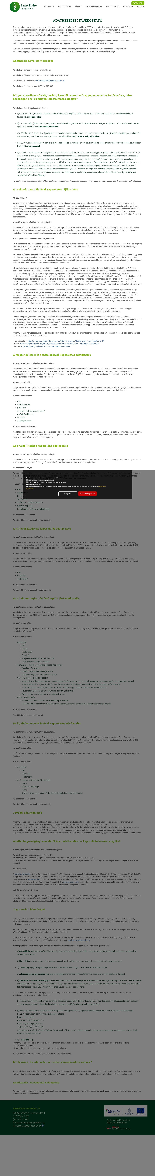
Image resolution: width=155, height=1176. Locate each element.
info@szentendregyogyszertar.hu (50, 81)
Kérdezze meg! (112, 7)
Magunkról (49, 7)
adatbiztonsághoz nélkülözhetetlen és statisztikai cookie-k (46, 482)
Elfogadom (67, 494)
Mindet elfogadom (87, 493)
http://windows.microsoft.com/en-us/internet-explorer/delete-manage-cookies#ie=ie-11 (66, 341)
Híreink (78, 7)
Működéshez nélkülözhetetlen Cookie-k (40, 480)
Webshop (137, 3)
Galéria (140, 7)
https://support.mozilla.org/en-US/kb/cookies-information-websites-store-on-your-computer (59, 344)
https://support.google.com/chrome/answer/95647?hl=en (45, 346)
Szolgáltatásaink (94, 7)
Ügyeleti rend (64, 7)
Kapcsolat (128, 7)
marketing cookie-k (33, 484)
